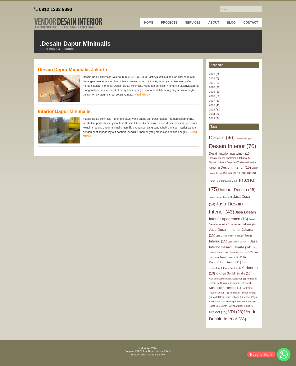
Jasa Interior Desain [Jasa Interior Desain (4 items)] (238, 242)
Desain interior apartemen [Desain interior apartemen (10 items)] (230, 153)
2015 (212, 109)
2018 (212, 96)
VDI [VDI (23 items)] (235, 312)
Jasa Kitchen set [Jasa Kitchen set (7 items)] (241, 252)
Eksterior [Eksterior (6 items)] (233, 172)
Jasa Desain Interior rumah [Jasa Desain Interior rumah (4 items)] (230, 236)
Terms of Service (156, 354)
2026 (212, 74)
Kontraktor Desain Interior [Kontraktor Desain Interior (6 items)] (236, 283)
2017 (212, 100)
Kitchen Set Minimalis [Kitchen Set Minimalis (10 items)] (233, 273)
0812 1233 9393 (55, 9)
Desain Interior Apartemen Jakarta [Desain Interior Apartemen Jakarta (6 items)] (230, 158)
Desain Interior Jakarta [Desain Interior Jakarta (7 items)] (224, 162)
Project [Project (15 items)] (218, 312)
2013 (212, 118)
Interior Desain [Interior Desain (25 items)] (238, 189)
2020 (212, 87)
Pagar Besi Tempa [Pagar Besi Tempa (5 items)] (242, 306)
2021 (212, 82)
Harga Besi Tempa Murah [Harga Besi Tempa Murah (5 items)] (223, 181)
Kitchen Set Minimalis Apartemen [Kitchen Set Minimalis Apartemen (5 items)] (227, 278)
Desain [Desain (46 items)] (222, 137)
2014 (212, 113)
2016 (212, 105)
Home (148, 22)
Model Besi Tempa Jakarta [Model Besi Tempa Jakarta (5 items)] (227, 297)
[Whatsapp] (283, 354)
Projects (169, 22)
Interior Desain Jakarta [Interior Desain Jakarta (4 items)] (221, 197)
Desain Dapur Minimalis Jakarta (72, 69)
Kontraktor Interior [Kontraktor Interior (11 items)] (225, 288)
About (213, 22)
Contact (250, 22)
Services (193, 22)
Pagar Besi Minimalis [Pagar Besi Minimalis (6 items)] (242, 301)
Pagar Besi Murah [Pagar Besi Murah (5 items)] (220, 306)
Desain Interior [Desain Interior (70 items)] (232, 146)
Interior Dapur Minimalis (64, 111)
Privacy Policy (138, 354)
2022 (212, 78)
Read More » (142, 94)
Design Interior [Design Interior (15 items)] (236, 167)
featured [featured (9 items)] (248, 172)
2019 (212, 91)
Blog (231, 22)
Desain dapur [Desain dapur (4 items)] (243, 138)
